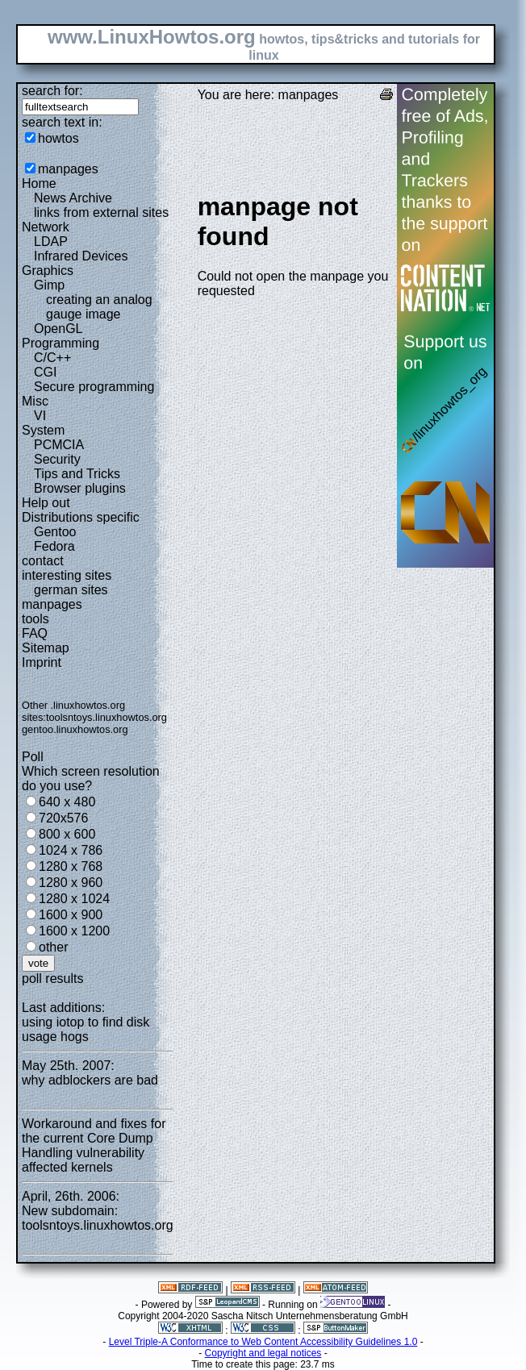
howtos (58, 138)
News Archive (73, 198)
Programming (60, 343)
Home (39, 183)
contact (43, 561)
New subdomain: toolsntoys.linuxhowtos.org (97, 1218)
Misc (35, 401)
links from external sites (101, 212)
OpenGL (58, 328)
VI (40, 416)
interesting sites (66, 575)
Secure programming (94, 387)
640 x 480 (67, 802)
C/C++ (52, 357)
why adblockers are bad (90, 1080)
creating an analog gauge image (99, 307)
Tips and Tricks (77, 474)
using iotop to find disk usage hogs (85, 1029)
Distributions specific (81, 517)
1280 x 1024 (74, 899)
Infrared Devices (81, 256)
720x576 (63, 818)
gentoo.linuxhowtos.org (75, 729)
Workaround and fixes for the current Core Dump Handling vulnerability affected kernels (93, 1145)
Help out (46, 503)
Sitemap (45, 648)
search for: (52, 91)
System (43, 430)
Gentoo (55, 532)
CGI (45, 372)
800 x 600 (67, 834)
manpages (68, 169)
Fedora (54, 546)
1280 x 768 (70, 866)
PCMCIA (59, 445)
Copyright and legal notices (263, 1353)
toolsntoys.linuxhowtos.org (106, 717)
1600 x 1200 (74, 931)
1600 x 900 (70, 915)
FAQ (35, 633)
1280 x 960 (70, 882)
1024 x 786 (70, 850)
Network (45, 227)
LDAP (51, 241)
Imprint (41, 662)
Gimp (49, 285)
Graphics (47, 270)
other (53, 947)
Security (57, 459)
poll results (52, 978)
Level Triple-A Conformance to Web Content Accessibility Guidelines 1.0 (263, 1341)
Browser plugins (80, 488)
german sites (71, 590)
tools (35, 619)
